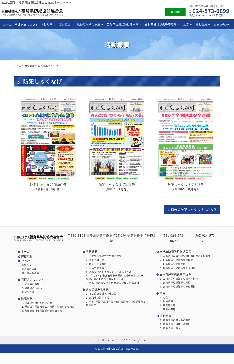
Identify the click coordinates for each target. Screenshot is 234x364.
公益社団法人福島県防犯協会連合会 (118, 348)
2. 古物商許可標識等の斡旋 (175, 282)
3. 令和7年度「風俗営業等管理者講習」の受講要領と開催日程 (116, 303)
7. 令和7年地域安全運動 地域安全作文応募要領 (112, 283)
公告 (186, 24)
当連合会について (26, 24)
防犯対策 (46, 24)
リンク (92, 340)
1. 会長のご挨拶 (31, 284)
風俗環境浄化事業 (88, 24)
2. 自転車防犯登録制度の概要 (176, 260)
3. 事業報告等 (168, 305)
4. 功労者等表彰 (95, 267)
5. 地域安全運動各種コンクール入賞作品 (109, 271)
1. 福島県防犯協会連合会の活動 (104, 256)
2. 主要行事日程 (95, 260)
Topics (25, 261)
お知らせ (27, 265)
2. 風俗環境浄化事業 (97, 297)
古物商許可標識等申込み (161, 24)
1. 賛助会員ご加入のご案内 (175, 320)
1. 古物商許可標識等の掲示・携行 (179, 278)
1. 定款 (164, 297)
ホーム (7, 24)
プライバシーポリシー (135, 340)
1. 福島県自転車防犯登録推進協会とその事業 (185, 256)
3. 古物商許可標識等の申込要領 (178, 286)
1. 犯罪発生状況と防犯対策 (37, 303)
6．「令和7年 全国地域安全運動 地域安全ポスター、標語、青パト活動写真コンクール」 (116, 277)
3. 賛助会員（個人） (171, 328)
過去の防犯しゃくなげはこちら (194, 209)
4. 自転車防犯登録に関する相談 (178, 267)
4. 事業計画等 (168, 309)
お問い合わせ (222, 24)
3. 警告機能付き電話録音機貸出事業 (42, 310)
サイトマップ (109, 340)
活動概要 (65, 24)
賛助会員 (201, 24)
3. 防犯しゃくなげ (96, 264)
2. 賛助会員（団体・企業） (175, 324)
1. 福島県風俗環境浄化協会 (101, 293)
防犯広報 (27, 256)
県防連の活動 (29, 269)
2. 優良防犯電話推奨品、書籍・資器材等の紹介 (48, 306)
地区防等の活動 (30, 273)
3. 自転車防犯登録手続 (173, 264)
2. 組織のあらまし (32, 288)
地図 (175, 12)
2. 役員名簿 (166, 301)
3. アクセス (28, 292)
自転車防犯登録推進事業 (122, 24)
